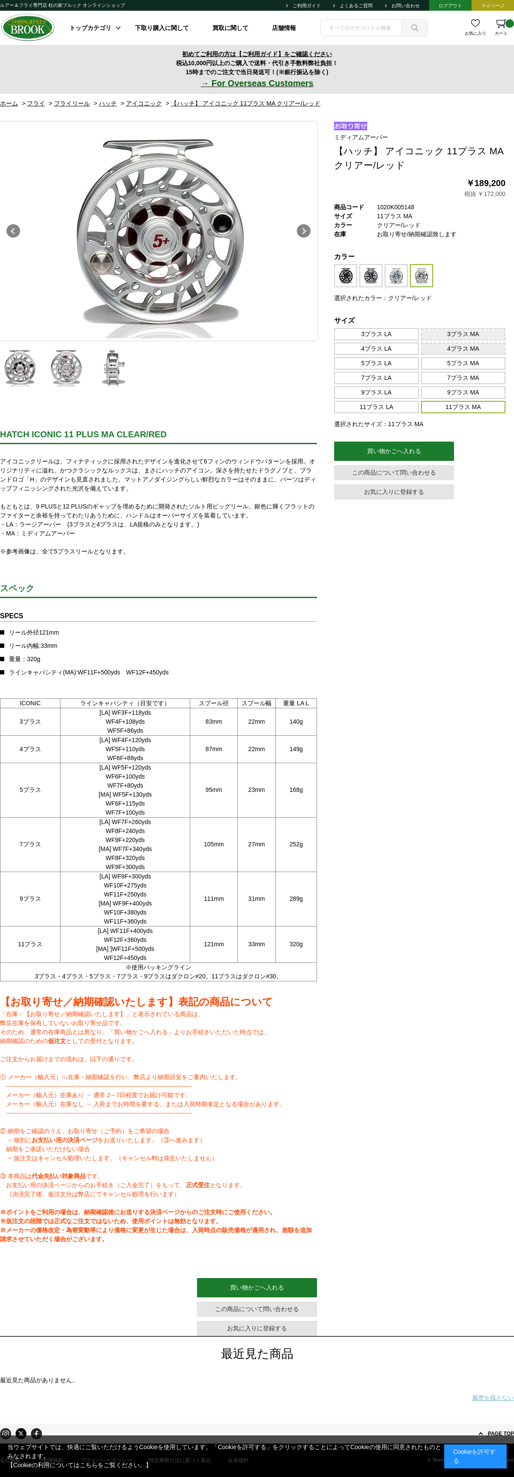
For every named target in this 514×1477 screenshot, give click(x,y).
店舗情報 (284, 27)
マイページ (493, 5)
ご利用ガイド (307, 5)
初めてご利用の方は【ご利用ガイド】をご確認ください (257, 54)
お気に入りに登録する (394, 491)
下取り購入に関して (162, 27)
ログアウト (450, 5)
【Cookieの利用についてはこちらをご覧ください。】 (79, 1465)
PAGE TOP (501, 1434)
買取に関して (230, 27)
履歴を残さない (493, 1397)
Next (304, 231)
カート (504, 27)
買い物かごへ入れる (394, 451)
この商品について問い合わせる (394, 472)
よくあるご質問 (356, 5)
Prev (13, 231)
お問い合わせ (405, 5)
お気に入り (475, 33)
